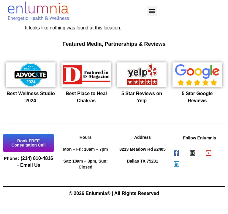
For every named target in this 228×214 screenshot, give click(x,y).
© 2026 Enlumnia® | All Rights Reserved (114, 193)
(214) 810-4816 (36, 158)
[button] (152, 11)
